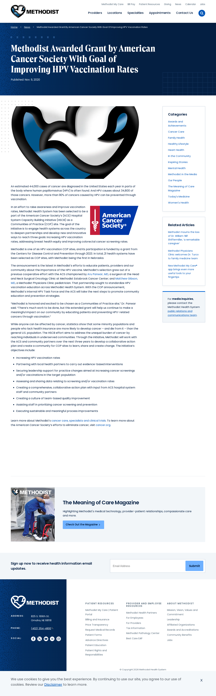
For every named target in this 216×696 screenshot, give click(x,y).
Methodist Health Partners (141, 612)
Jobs (202, 4)
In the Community (179, 156)
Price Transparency (96, 624)
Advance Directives (96, 640)
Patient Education (95, 645)
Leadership (173, 619)
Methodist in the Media (182, 174)
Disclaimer (53, 684)
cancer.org (103, 425)
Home (14, 27)
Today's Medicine (179, 196)
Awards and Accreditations (183, 629)
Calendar (190, 4)
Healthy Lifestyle (178, 144)
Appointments (160, 13)
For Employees (134, 617)
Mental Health (177, 168)
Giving (167, 4)
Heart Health (176, 150)
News (178, 4)
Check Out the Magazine (83, 525)
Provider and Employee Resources (144, 605)
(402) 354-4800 (42, 628)
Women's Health (178, 202)
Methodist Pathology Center (142, 633)
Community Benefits (179, 635)
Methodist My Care (113, 4)
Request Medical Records (100, 629)
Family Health (176, 138)
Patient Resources (149, 4)
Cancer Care (176, 131)
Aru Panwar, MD (97, 274)
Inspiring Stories (178, 162)
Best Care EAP (134, 638)
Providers (95, 13)
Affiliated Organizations (181, 624)
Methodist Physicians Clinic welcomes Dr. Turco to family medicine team (183, 254)
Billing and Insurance (97, 619)
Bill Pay (131, 4)
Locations (114, 13)
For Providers (133, 623)
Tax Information (135, 628)
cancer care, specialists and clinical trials (78, 421)
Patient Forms (93, 635)
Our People (175, 180)
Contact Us (184, 13)
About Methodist (180, 603)
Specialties (135, 13)
